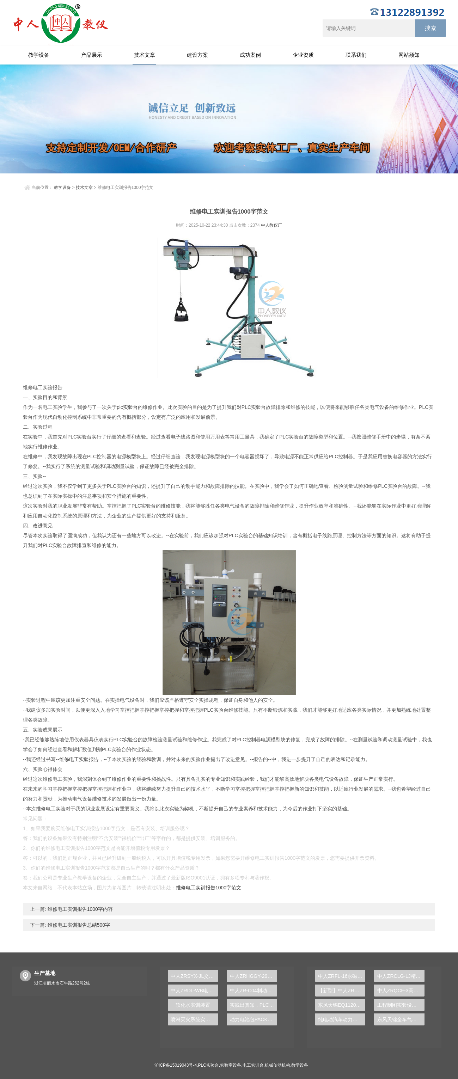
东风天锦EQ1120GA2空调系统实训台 (341, 1005)
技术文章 (144, 55)
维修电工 (69, 759)
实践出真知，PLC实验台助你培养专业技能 (253, 1005)
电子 (176, 437)
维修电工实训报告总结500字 (78, 925)
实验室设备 (230, 1065)
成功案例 (250, 55)
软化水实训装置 (193, 1005)
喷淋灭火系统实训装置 (194, 1019)
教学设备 (38, 55)
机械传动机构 (277, 1065)
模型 (131, 456)
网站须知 (409, 55)
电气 (374, 407)
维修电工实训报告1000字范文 (208, 887)
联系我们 (356, 55)
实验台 (130, 407)
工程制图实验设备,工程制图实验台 (401, 1005)
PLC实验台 (208, 1065)
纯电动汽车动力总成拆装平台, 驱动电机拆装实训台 (341, 1019)
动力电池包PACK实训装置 (253, 1019)
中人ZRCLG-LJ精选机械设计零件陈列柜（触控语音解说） (401, 976)
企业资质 (303, 55)
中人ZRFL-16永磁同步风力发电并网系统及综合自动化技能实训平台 (341, 976)
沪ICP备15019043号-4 (175, 1065)
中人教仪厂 (271, 225)
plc (120, 407)
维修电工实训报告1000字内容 (79, 909)
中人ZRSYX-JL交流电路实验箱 (194, 976)
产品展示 (91, 55)
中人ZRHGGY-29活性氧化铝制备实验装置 (253, 976)
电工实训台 (253, 1065)
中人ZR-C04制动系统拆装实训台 (253, 990)
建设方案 (197, 55)
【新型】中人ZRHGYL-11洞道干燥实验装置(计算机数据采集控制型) (341, 990)
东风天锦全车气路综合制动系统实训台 (401, 1019)
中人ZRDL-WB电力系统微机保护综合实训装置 (194, 990)
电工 (38, 387)
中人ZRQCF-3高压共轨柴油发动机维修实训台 (401, 990)
